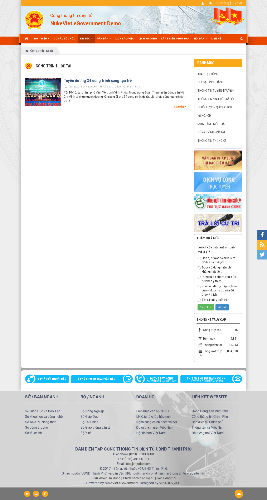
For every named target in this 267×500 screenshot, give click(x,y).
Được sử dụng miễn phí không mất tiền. (215, 269)
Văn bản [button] (104, 40)
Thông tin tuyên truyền (216, 90)
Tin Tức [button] (86, 40)
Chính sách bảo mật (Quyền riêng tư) (149, 478)
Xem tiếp (180, 106)
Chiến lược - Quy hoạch (215, 107)
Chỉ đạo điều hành (211, 82)
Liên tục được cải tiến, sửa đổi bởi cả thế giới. (216, 260)
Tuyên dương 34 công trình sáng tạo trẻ (98, 80)
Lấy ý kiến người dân (52, 379)
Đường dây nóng (158, 380)
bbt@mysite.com (138, 464)
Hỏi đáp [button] (200, 40)
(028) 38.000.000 (141, 454)
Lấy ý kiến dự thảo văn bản (96, 379)
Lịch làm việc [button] (124, 38)
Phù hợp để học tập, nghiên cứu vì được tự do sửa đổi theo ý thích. (217, 290)
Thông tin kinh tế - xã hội (216, 99)
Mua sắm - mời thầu (212, 124)
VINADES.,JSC (169, 483)
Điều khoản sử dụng (105, 478)
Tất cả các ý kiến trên (213, 300)
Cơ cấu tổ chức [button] (64, 38)
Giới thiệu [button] (41, 40)
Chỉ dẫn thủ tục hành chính (209, 380)
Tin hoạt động (208, 74)
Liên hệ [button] (216, 38)
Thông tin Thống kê (212, 140)
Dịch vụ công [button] (148, 38)
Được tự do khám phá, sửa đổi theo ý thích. (217, 279)
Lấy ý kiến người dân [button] (175, 38)
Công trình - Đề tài (211, 132)
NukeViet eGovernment (121, 483)
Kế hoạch (204, 115)
